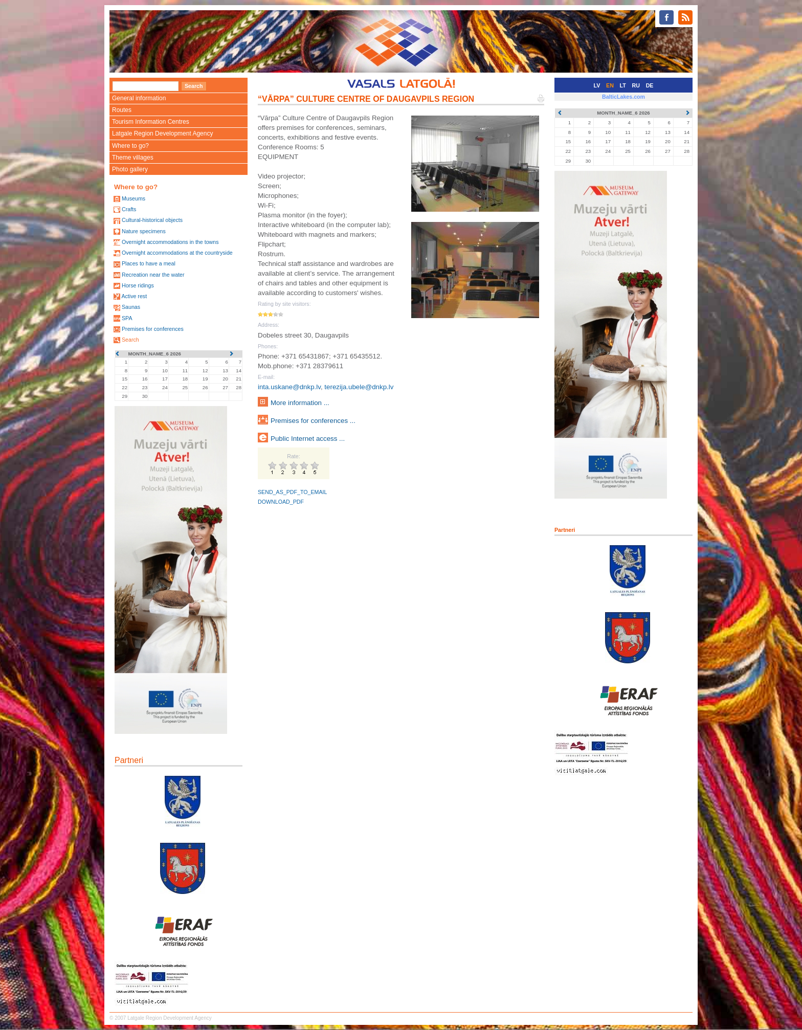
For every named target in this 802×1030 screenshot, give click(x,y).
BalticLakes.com (623, 97)
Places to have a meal (148, 263)
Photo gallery (130, 169)
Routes (121, 110)
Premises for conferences (153, 329)
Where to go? (130, 145)
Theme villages (132, 157)
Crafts (129, 209)
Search (130, 340)
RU (636, 85)
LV (597, 85)
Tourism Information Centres (150, 121)
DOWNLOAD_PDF (281, 502)
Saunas (131, 307)
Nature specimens (144, 231)
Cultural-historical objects (152, 220)
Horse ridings (138, 285)
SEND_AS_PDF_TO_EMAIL (292, 492)
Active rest (134, 296)
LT (623, 85)
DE (650, 85)
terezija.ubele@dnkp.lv (358, 387)
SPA (127, 318)
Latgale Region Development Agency (162, 133)
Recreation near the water (153, 275)
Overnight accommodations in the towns (170, 242)
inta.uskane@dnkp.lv (289, 387)
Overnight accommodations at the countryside (177, 253)
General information (139, 98)
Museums (133, 198)
